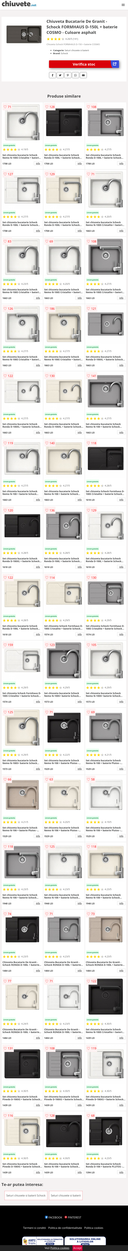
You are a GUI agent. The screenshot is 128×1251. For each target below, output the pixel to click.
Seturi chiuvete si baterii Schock (26, 1195)
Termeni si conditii (34, 1228)
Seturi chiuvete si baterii (66, 1195)
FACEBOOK (53, 1217)
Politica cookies (93, 1228)
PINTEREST (72, 1217)
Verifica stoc (96, 64)
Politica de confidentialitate (65, 1228)
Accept (77, 1248)
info (38, 163)
